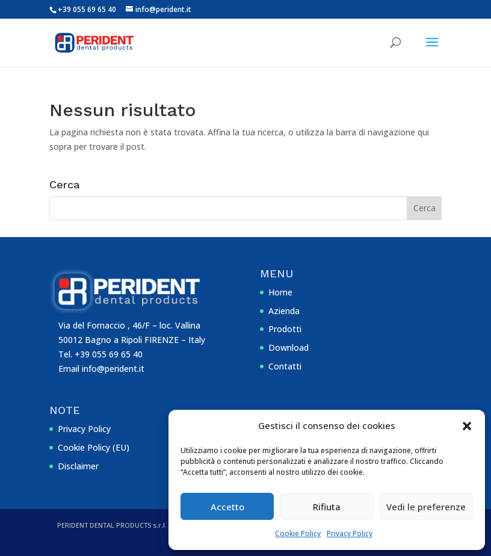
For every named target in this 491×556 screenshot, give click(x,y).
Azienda (284, 311)
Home (280, 292)
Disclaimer (78, 466)
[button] (467, 426)
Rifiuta (327, 507)
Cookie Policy (298, 533)
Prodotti (284, 329)
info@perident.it (113, 368)
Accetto (227, 507)
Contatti (284, 366)
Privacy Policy (349, 533)
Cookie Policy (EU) (93, 447)
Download (288, 347)
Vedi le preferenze (426, 507)
